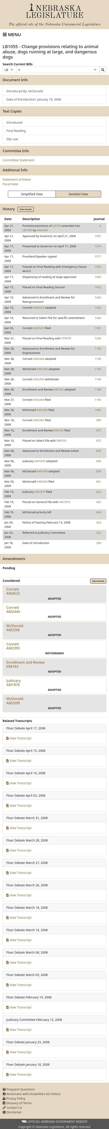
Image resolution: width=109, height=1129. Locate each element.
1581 (98, 236)
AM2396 (42, 369)
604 (98, 512)
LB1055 (27, 230)
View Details (25, 209)
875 (98, 430)
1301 (98, 328)
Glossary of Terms (17, 1103)
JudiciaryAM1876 (13, 682)
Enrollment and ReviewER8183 (25, 664)
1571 (98, 256)
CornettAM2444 (13, 609)
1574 (98, 246)
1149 (98, 348)
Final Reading (16, 131)
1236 (98, 338)
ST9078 (66, 338)
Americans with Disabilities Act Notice (31, 1094)
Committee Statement (18, 160)
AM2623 (38, 308)
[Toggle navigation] (12, 34)
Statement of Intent (17, 179)
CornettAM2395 (13, 646)
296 (98, 543)
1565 (98, 267)
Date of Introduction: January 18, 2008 (33, 99)
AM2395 (38, 379)
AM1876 (40, 461)
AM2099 (42, 471)
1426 (98, 297)
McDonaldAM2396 (14, 627)
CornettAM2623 (13, 591)
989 (98, 420)
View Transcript (19, 738)
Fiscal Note (10, 184)
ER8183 (58, 389)
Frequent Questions (19, 1089)
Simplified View (32, 194)
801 (98, 481)
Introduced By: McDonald (24, 91)
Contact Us (12, 1107)
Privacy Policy (14, 1098)
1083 (98, 410)
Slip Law (12, 139)
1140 (98, 400)
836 (98, 451)
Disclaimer (12, 1112)
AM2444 (42, 230)
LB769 (57, 226)
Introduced (14, 122)
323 (98, 533)
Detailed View (78, 194)
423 (98, 522)
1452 (98, 287)
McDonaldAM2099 (14, 700)
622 (98, 492)
